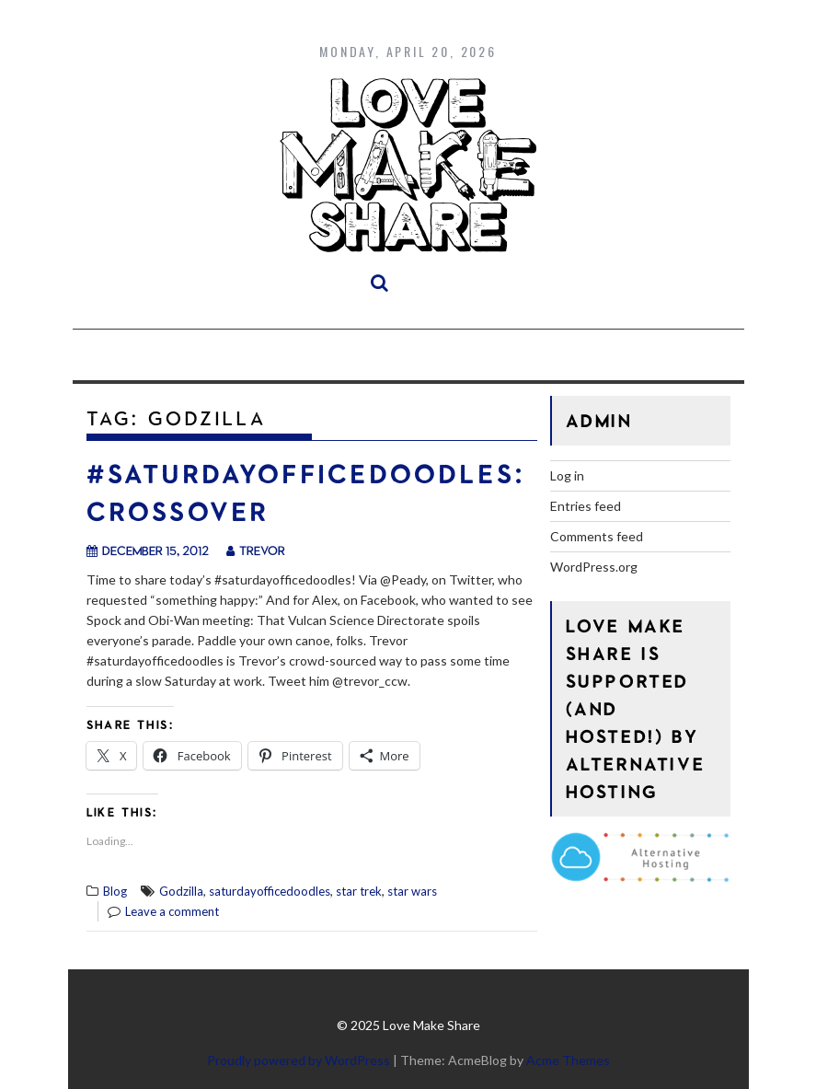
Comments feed (596, 536)
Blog (115, 891)
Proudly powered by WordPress (298, 1060)
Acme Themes (568, 1060)
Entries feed (585, 506)
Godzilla (181, 891)
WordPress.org (594, 566)
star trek (359, 891)
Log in (567, 475)
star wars (412, 891)
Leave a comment (172, 911)
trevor (255, 550)
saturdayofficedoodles (269, 891)
